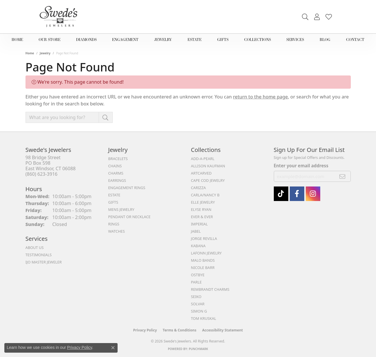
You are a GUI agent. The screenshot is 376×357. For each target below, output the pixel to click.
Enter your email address (301, 165)
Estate (197, 39)
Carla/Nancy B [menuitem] (205, 195)
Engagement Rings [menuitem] (126, 187)
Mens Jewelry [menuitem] (121, 209)
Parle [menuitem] (196, 282)
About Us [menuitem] (35, 247)
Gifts (223, 39)
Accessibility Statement (222, 330)
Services (296, 39)
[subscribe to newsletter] (342, 176)
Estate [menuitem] (114, 195)
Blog (324, 39)
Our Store (50, 39)
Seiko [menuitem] (196, 296)
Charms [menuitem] (115, 173)
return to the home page (260, 97)
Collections (257, 39)
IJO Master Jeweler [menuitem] (44, 262)
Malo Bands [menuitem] (203, 260)
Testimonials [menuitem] (39, 254)
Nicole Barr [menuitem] (203, 267)
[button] (305, 16)
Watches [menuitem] (116, 231)
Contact (353, 39)
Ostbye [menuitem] (198, 274)
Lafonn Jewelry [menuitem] (206, 253)
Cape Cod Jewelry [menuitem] (208, 180)
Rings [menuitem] (113, 224)
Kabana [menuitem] (198, 245)
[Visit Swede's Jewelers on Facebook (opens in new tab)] (297, 193)
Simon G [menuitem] (199, 311)
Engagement (127, 39)
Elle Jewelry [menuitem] (203, 202)
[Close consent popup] (113, 347)
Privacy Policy (145, 330)
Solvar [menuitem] (198, 303)
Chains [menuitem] (115, 165)
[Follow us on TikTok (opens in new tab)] (281, 193)
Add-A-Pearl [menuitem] (203, 158)
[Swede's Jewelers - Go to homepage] (60, 16)
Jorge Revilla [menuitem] (204, 238)
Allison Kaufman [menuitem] (208, 165)
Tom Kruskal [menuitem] (203, 318)
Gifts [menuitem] (113, 202)
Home (19, 39)
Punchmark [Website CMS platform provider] (198, 349)
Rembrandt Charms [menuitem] (210, 289)
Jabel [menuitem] (196, 231)
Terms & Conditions (179, 330)
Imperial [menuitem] (199, 224)
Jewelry (165, 39)
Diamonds (87, 39)
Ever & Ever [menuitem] (202, 216)
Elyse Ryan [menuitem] (201, 209)
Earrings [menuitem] (117, 180)
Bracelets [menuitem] (118, 158)
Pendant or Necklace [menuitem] (129, 216)
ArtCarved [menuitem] (201, 173)
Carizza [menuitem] (198, 187)
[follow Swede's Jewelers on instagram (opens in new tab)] (313, 193)
